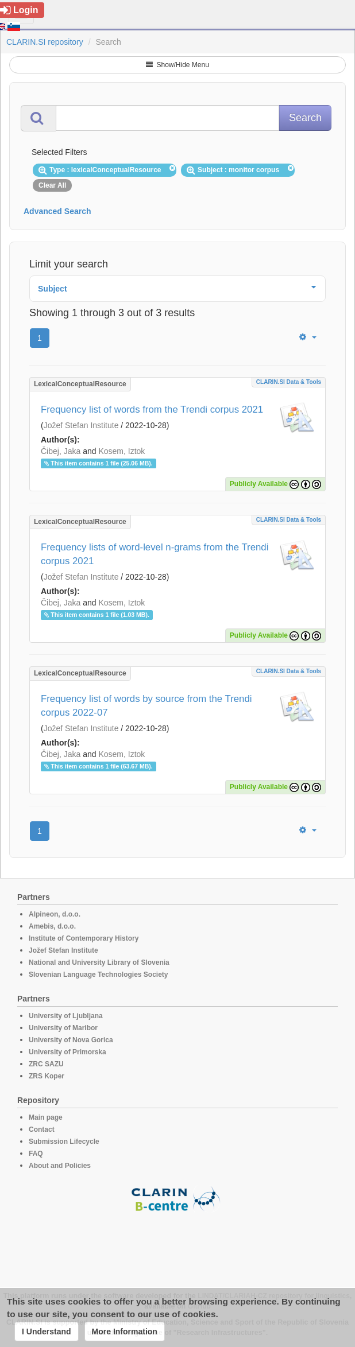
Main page (46, 1117)
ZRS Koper (46, 1076)
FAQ (36, 1154)
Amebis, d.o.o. (52, 926)
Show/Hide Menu (177, 65)
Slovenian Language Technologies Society (98, 975)
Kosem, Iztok (121, 451)
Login (19, 10)
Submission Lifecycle (64, 1142)
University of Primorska (67, 1052)
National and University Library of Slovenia (99, 962)
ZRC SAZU (46, 1064)
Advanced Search (57, 211)
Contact (42, 1129)
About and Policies (60, 1166)
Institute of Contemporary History (83, 938)
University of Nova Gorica (71, 1040)
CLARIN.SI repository (44, 41)
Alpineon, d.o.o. (54, 914)
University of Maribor (63, 1028)
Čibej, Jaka (60, 451)
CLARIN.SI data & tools (288, 382)
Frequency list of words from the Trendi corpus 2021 (152, 409)
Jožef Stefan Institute (81, 425)
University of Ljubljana (66, 1016)
